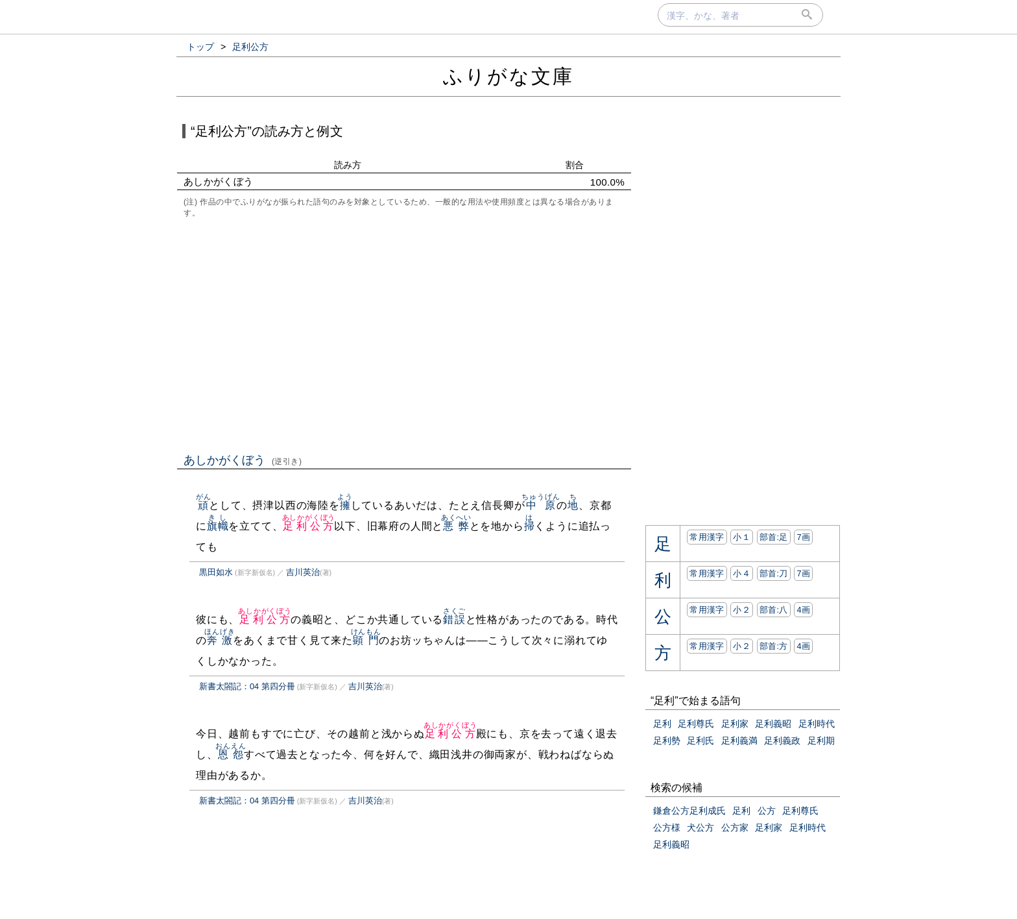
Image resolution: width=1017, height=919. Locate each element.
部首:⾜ (774, 537)
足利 (662, 723)
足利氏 (700, 740)
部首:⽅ (774, 646)
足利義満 (739, 740)
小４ (741, 573)
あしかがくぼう (243, 460)
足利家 (734, 723)
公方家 (734, 827)
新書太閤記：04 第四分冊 (247, 686)
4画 (803, 610)
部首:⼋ (774, 610)
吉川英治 (303, 572)
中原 (540, 505)
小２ (741, 610)
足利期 (821, 740)
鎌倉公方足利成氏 (689, 810)
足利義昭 (773, 723)
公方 (767, 810)
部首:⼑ (774, 573)
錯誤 (454, 619)
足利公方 (309, 526)
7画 (803, 537)
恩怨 (230, 754)
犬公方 (700, 827)
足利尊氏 (696, 723)
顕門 (366, 640)
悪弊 (456, 526)
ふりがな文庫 (508, 76)
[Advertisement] (404, 334)
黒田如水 (216, 572)
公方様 (666, 827)
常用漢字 (706, 537)
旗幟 (218, 526)
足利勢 (666, 740)
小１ (741, 537)
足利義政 (782, 740)
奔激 (219, 640)
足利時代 (816, 723)
